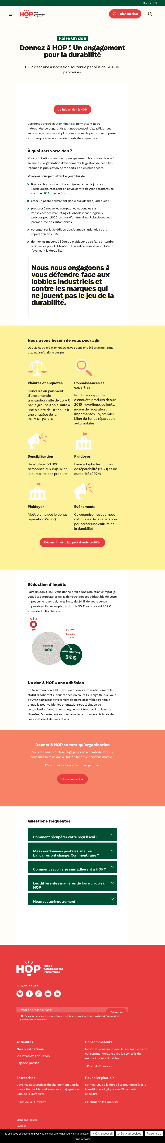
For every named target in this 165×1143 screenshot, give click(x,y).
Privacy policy (82, 1138)
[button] (72, 834)
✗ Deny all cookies (129, 1133)
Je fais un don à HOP (72, 109)
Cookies (21, 1125)
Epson (65, 193)
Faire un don (125, 13)
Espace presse (28, 1062)
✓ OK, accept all (102, 1133)
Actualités (24, 1042)
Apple (52, 193)
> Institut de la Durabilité (102, 1102)
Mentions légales (27, 1119)
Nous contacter (72, 779)
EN (155, 3)
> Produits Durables (98, 1066)
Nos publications (30, 1049)
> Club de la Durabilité (31, 1102)
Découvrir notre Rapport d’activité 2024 (72, 542)
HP (44, 193)
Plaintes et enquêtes (33, 1056)
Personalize (154, 1133)
